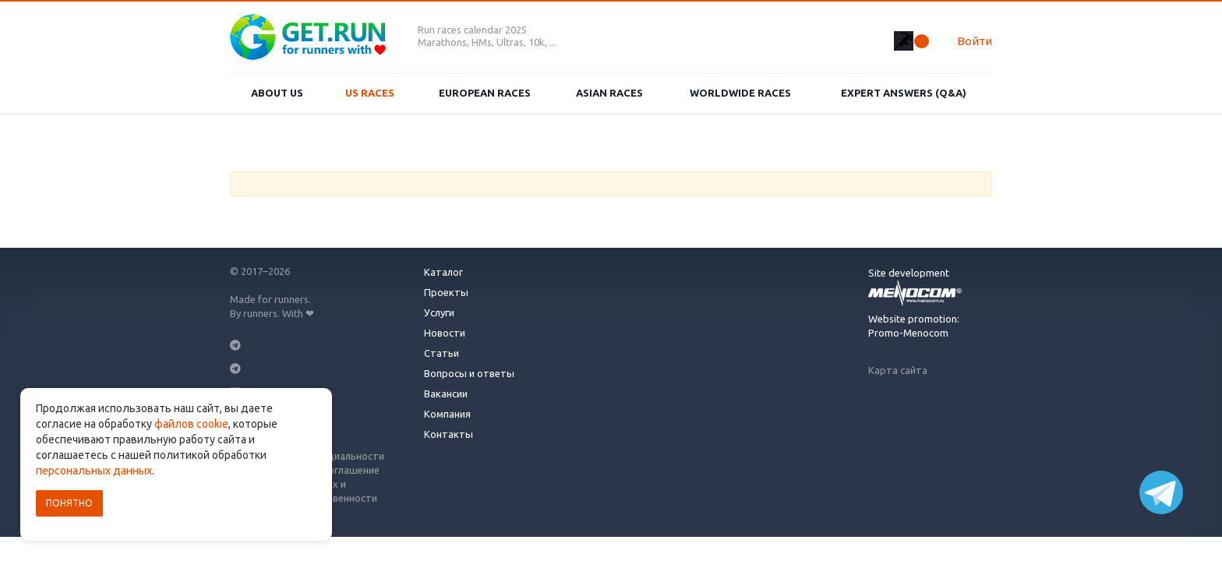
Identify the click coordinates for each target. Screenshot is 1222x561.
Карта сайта (897, 370)
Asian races (609, 92)
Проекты (446, 292)
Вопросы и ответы (469, 373)
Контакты (448, 434)
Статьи (441, 353)
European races (485, 92)
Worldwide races (740, 92)
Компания (447, 413)
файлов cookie (191, 424)
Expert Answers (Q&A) (903, 92)
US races (369, 92)
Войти (974, 41)
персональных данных (94, 470)
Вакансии (446, 393)
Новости (444, 332)
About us (277, 92)
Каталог (443, 271)
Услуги (439, 312)
